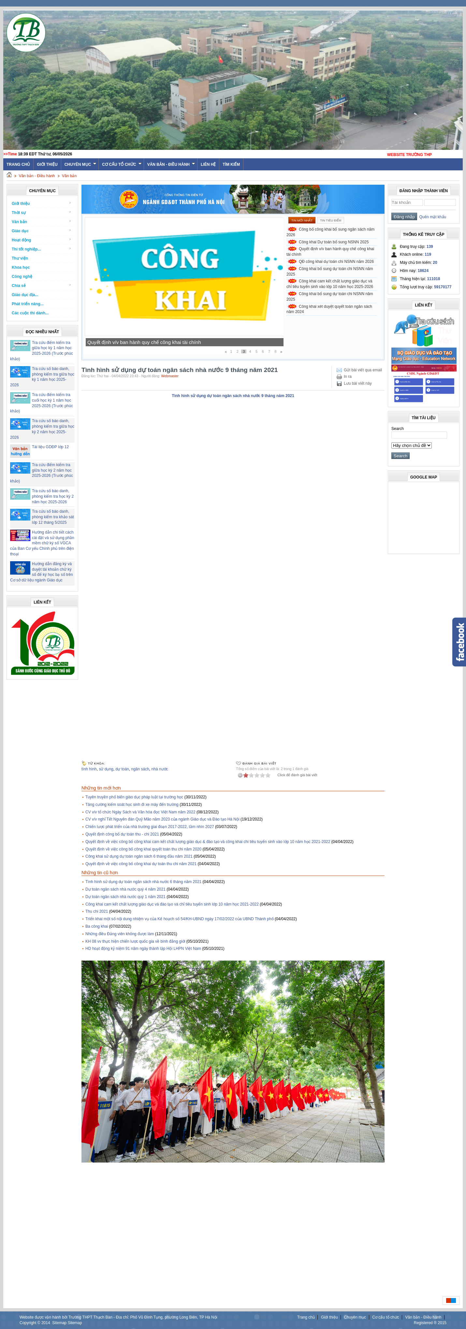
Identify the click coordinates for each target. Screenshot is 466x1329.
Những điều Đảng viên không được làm (119, 934)
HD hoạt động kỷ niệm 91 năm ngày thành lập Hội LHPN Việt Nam (143, 948)
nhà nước (160, 769)
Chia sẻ (41, 285)
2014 (45, 1323)
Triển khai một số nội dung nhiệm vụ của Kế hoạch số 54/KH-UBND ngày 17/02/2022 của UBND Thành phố (179, 919)
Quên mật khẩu (431, 217)
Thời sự (41, 212)
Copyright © (30, 1323)
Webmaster (170, 376)
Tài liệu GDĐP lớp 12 (50, 447)
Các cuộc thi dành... (30, 313)
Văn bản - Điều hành (171, 164)
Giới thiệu (47, 164)
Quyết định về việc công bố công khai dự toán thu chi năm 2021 (141, 864)
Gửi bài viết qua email (363, 370)
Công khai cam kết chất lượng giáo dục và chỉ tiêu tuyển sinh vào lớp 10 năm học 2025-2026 (329, 284)
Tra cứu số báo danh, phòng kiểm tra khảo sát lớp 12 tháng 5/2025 (53, 517)
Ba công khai (96, 926)
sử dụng (106, 769)
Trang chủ (306, 1317)
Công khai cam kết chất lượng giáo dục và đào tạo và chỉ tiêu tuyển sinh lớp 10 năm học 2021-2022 (172, 904)
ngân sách (140, 769)
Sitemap (59, 1323)
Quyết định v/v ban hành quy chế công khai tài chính (330, 252)
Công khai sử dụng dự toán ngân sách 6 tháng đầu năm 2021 (139, 856)
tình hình (89, 769)
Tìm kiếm (231, 164)
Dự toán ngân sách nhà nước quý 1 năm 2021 (125, 896)
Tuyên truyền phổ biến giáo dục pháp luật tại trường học (134, 797)
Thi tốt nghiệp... (41, 249)
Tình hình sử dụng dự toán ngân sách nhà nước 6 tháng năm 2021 (143, 881)
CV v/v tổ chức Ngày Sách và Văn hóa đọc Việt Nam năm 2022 (140, 812)
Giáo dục (41, 230)
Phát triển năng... (28, 304)
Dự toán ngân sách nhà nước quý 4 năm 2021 (125, 889)
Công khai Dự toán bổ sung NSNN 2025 (131, 342)
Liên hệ (208, 164)
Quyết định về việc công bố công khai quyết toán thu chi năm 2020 (143, 849)
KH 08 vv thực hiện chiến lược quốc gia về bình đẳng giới (135, 941)
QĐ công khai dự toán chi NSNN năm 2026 (336, 261)
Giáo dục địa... (25, 295)
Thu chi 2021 (96, 911)
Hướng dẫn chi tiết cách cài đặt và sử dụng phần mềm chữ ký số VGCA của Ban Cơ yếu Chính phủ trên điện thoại (42, 543)
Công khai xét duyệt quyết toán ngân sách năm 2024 (329, 309)
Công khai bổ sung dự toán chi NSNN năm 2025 (329, 271)
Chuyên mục (81, 164)
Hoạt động (41, 239)
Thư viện (20, 258)
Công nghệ (22, 276)
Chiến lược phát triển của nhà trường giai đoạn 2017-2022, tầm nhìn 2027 (149, 826)
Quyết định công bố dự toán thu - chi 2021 (122, 834)
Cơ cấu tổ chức (121, 164)
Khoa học (21, 267)
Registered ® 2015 (430, 1323)
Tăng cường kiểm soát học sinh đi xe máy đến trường (132, 804)
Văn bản (69, 176)
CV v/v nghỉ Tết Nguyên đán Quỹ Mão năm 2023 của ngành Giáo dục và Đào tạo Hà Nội (162, 819)
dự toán (122, 769)
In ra (348, 376)
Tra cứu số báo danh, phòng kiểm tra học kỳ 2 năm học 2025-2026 (53, 496)
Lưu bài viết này (358, 383)
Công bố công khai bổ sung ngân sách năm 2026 (330, 232)
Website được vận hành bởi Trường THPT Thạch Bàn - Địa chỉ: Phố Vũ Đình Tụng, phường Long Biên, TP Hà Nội (118, 1317)
